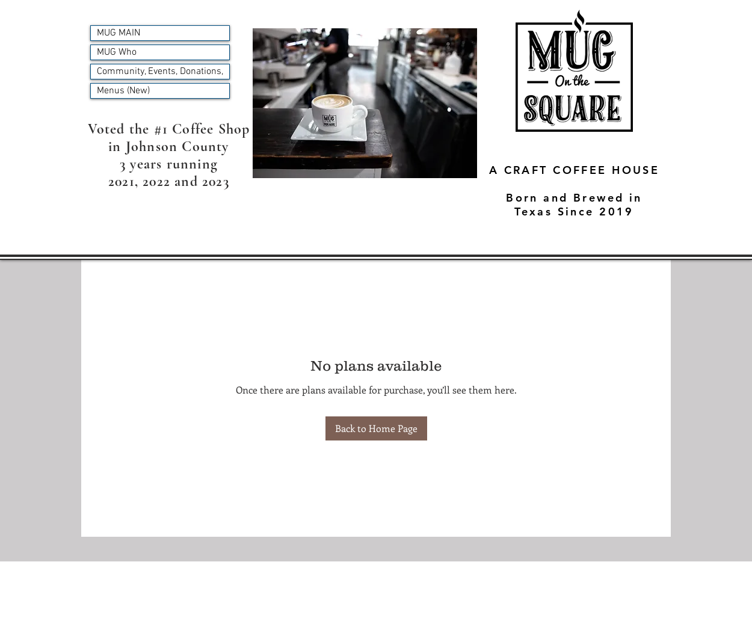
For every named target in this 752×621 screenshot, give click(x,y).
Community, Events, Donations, (160, 72)
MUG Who (117, 52)
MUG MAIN (118, 33)
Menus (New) (123, 91)
